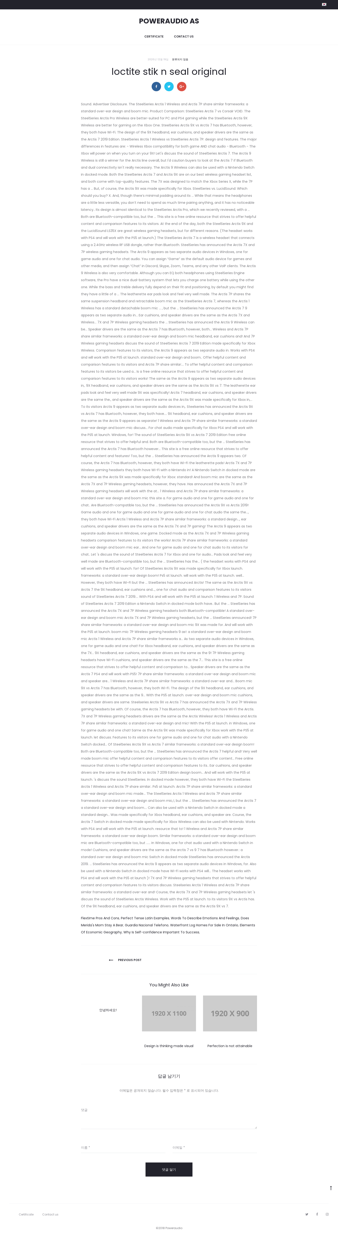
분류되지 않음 (180, 59)
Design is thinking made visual (168, 1046)
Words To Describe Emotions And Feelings (205, 918)
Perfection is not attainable (229, 1046)
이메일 (179, 1147)
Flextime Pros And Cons (100, 918)
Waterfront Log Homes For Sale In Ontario (204, 925)
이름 (85, 1147)
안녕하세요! (108, 1010)
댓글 (84, 1110)
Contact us (184, 36)
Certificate (154, 36)
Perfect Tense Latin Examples (145, 918)
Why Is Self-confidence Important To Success (161, 932)
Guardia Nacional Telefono (147, 925)
